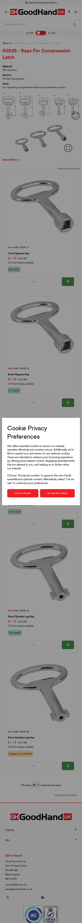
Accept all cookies (57, 493)
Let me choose (23, 493)
